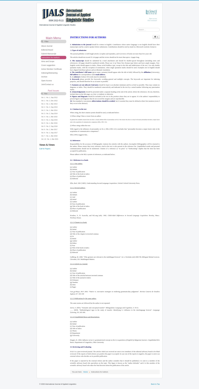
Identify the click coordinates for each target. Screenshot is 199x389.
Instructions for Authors (50, 58)
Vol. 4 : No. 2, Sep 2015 (49, 120)
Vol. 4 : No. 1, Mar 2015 (49, 117)
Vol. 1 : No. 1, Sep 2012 (49, 97)
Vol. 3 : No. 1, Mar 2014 (49, 110)
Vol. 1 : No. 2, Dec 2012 (49, 101)
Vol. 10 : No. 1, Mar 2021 (49, 139)
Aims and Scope (47, 61)
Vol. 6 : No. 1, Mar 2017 (49, 129)
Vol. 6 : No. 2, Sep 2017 (49, 133)
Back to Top (155, 384)
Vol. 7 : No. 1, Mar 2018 (49, 136)
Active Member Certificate (51, 69)
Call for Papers (44, 149)
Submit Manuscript (48, 54)
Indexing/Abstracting (49, 73)
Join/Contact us (47, 84)
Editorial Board (47, 50)
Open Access (46, 81)
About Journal (46, 46)
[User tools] (156, 37)
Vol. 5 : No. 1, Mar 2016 (49, 123)
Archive (44, 77)
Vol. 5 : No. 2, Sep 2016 (49, 126)
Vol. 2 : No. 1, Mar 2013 (49, 104)
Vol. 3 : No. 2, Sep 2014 (49, 113)
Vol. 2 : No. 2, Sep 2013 (49, 107)
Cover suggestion (48, 65)
